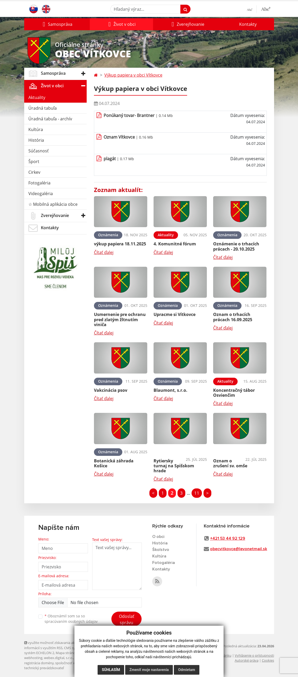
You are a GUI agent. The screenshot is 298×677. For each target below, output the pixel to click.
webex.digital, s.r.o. (58, 657)
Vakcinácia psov (110, 390)
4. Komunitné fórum (175, 244)
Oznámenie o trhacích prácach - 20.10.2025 (236, 246)
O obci (158, 537)
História (36, 140)
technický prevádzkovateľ (44, 668)
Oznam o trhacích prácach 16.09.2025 (232, 317)
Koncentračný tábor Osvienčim (234, 392)
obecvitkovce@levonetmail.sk (238, 549)
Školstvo (160, 550)
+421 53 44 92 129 (227, 538)
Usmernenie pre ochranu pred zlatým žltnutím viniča (120, 319)
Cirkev (34, 172)
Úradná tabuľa (42, 108)
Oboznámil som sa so (71, 618)
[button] (57, 24)
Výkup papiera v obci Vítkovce (133, 75)
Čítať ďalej (103, 252)
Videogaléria (40, 193)
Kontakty (248, 24)
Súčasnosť (38, 151)
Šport (33, 161)
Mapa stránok (66, 652)
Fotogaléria (39, 183)
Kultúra (35, 129)
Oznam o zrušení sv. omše (230, 463)
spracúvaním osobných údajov (71, 621)
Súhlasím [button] (111, 670)
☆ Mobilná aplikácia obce (53, 204)
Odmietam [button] (186, 670)
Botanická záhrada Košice (114, 463)
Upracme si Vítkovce (174, 314)
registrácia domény (39, 663)
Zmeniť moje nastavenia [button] (149, 670)
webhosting (33, 657)
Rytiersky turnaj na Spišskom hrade (174, 466)
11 (196, 493)
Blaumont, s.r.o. (170, 390)
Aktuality (36, 97)
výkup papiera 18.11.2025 (120, 244)
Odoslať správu (126, 619)
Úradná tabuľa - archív (50, 119)
